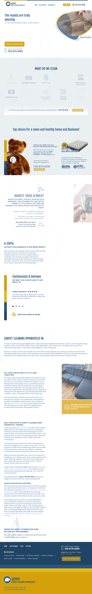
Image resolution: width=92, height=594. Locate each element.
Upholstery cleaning (33, 555)
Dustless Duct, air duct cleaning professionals (24, 491)
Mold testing (8, 558)
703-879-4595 (80, 5)
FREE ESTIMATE (42, 5)
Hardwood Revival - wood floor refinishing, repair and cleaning (23, 514)
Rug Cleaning (24, 428)
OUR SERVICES (52, 5)
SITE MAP (28, 546)
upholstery (20, 403)
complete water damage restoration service (25, 468)
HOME (36, 5)
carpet (13, 403)
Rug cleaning (20, 555)
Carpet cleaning (9, 555)
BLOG (21, 546)
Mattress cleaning (47, 555)
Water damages (33, 558)
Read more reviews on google (29, 314)
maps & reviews (66, 554)
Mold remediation (20, 558)
